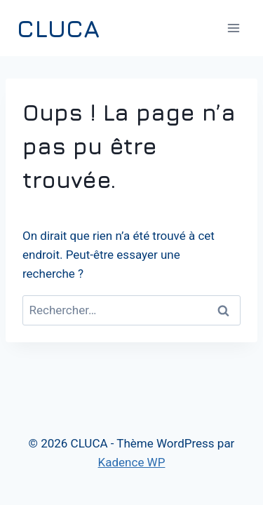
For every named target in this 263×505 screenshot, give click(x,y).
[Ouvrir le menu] (233, 28)
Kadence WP (132, 462)
